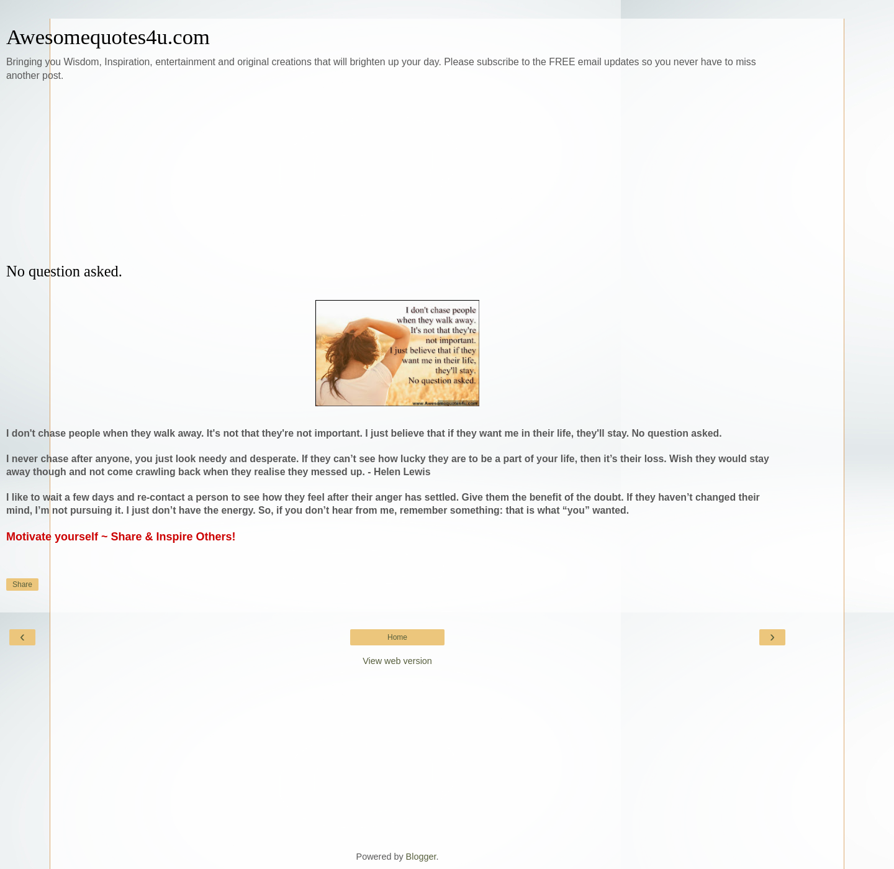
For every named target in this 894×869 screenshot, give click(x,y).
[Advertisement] (397, 172)
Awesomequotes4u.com (108, 36)
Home (397, 637)
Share (22, 584)
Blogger (421, 857)
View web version (397, 661)
